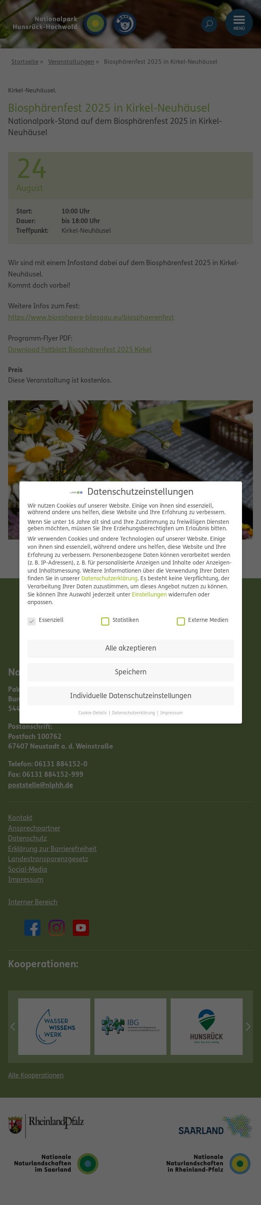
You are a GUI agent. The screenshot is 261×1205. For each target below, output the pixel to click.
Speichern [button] (130, 672)
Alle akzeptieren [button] (130, 648)
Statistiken (120, 620)
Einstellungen (149, 595)
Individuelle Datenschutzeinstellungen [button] (130, 696)
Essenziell (46, 620)
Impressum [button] (171, 713)
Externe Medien (202, 620)
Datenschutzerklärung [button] (134, 713)
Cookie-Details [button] (93, 713)
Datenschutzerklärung (109, 579)
